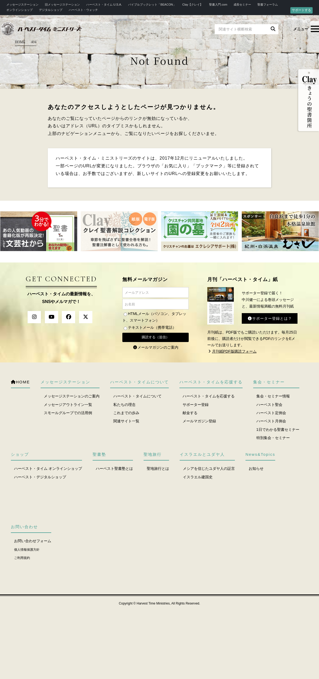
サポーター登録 (196, 404)
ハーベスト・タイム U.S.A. (104, 4)
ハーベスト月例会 (271, 421)
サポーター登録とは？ (269, 318)
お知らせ (256, 468)
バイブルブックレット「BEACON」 (152, 4)
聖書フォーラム (267, 4)
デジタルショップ (50, 9)
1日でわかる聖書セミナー (277, 429)
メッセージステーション (22, 4)
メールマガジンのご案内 (155, 347)
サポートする (301, 10)
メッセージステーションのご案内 (72, 396)
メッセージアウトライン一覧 (68, 404)
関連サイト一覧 (126, 421)
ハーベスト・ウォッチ (83, 9)
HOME (20, 42)
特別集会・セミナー (273, 438)
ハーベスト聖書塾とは (114, 468)
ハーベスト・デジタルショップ (40, 477)
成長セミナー (242, 4)
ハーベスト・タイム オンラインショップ (48, 468)
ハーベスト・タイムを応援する (209, 396)
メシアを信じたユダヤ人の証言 (209, 468)
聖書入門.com (218, 4)
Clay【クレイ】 (192, 4)
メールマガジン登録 (199, 421)
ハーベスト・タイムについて (137, 396)
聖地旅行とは (158, 468)
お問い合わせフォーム (32, 541)
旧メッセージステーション (62, 4)
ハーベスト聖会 (269, 404)
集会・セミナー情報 (273, 396)
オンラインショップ (19, 9)
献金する (190, 413)
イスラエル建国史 (198, 477)
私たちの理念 (124, 404)
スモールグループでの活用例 (68, 413)
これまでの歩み (126, 413)
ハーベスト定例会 (271, 413)
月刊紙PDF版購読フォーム (232, 351)
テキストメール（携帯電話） (152, 327)
